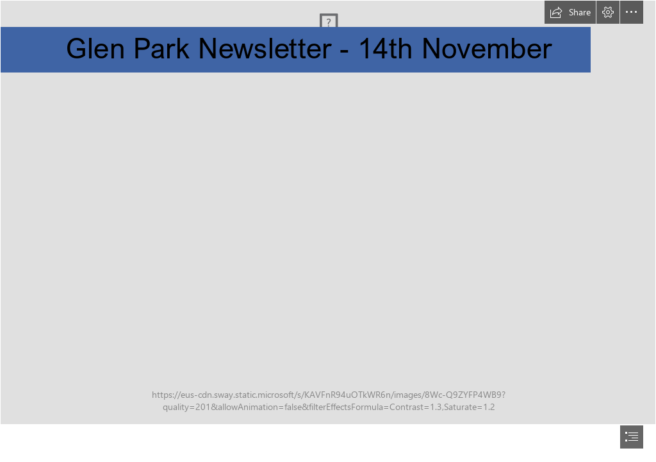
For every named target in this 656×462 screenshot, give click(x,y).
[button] (570, 12)
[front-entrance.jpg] (328, 212)
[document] (328, 231)
